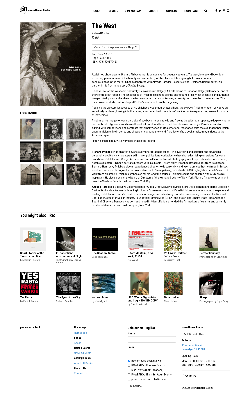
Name (131, 333)
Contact (172, 11)
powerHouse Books (31, 327)
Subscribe (136, 385)
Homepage (191, 11)
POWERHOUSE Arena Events (148, 365)
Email (131, 347)
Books (97, 11)
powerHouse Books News (146, 360)
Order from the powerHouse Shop (115, 47)
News (113, 11)
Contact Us (80, 373)
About (155, 11)
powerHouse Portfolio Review (148, 379)
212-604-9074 (194, 334)
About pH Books (83, 363)
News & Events (82, 353)
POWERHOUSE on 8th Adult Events (151, 374)
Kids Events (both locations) (147, 369)
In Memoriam (134, 11)
